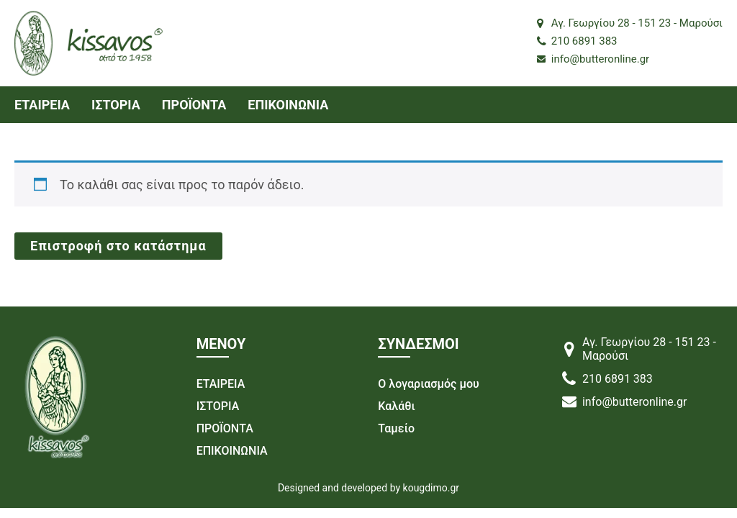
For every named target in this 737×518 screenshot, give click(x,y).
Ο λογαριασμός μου (428, 384)
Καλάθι (396, 406)
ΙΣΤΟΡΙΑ (115, 104)
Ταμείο (396, 428)
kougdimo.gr (431, 488)
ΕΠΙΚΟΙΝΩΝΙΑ (288, 104)
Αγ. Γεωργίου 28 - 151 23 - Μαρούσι (630, 23)
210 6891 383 (577, 41)
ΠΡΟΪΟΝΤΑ (194, 104)
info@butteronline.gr (593, 59)
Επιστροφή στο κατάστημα (118, 245)
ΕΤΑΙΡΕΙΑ (42, 104)
